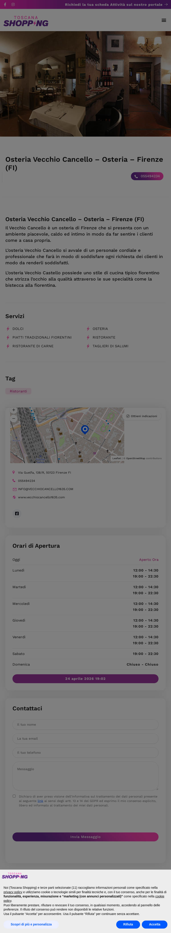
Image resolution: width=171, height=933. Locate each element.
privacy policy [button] (13, 892)
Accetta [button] (154, 924)
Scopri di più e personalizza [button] (31, 924)
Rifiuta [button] (128, 924)
